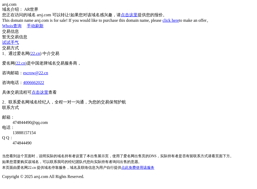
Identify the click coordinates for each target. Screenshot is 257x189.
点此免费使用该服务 (137, 168)
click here (170, 20)
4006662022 (33, 82)
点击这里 (129, 15)
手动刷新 (35, 26)
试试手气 (10, 42)
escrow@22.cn (35, 73)
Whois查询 (12, 26)
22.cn (35, 53)
